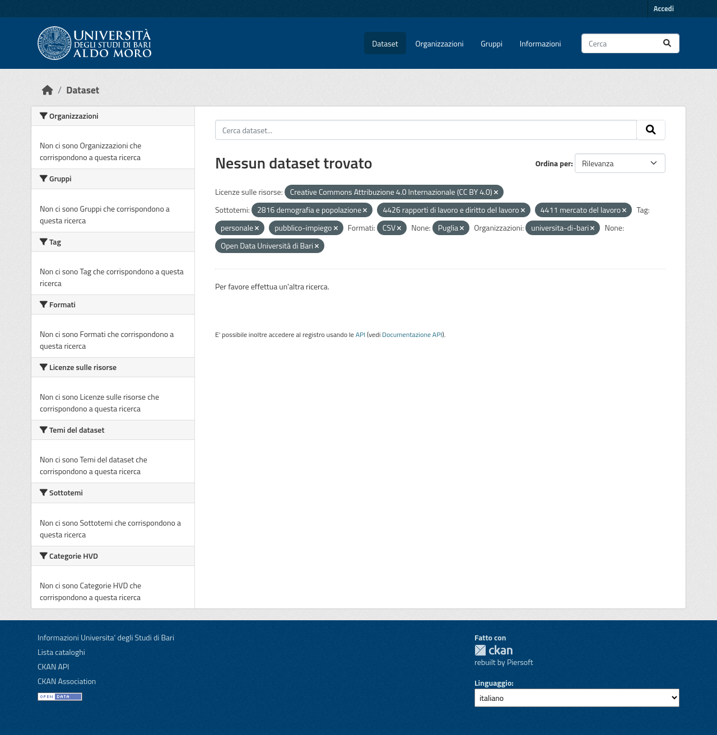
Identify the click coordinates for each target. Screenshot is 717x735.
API (361, 334)
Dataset (385, 43)
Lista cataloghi (61, 652)
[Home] (47, 89)
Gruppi (491, 43)
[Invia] (667, 43)
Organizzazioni (440, 43)
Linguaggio (492, 683)
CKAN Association (67, 681)
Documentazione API (412, 334)
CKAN (493, 650)
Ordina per (553, 163)
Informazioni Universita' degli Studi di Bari (106, 637)
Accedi (664, 8)
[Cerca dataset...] (630, 43)
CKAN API (53, 666)
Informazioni (540, 43)
